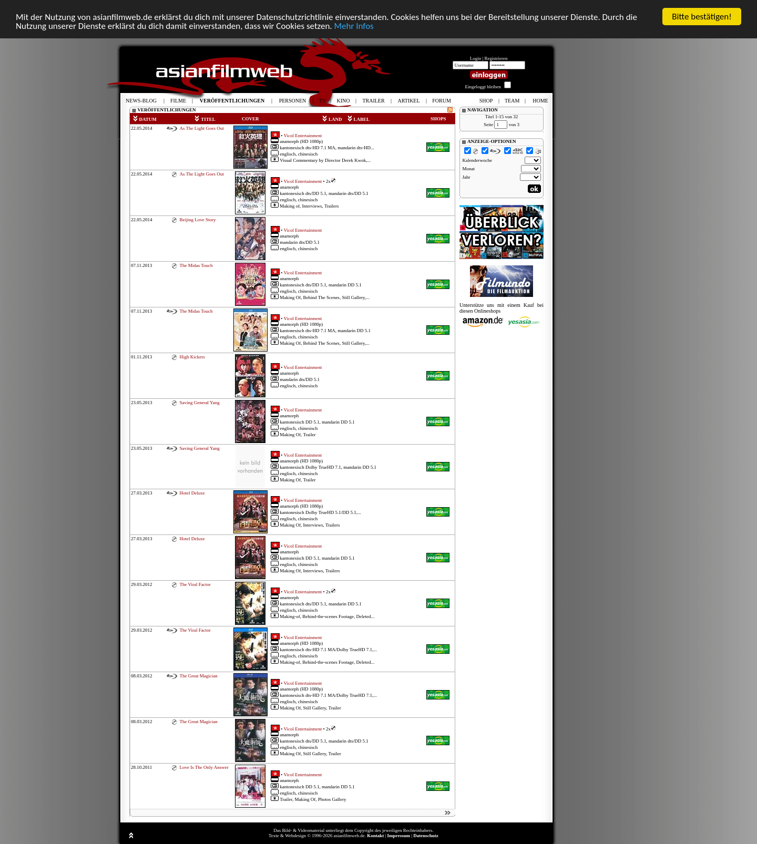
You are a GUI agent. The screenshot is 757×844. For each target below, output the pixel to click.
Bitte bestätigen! (702, 16)
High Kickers (191, 356)
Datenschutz (425, 835)
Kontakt (375, 835)
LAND (332, 119)
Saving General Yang (199, 402)
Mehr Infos (353, 26)
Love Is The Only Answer (203, 767)
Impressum (398, 835)
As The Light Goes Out (201, 128)
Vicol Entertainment (303, 135)
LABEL (358, 119)
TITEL (205, 119)
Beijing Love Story (197, 219)
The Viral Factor (194, 584)
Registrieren (496, 58)
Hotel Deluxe (191, 493)
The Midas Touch (195, 265)
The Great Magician (198, 675)
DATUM (144, 119)
